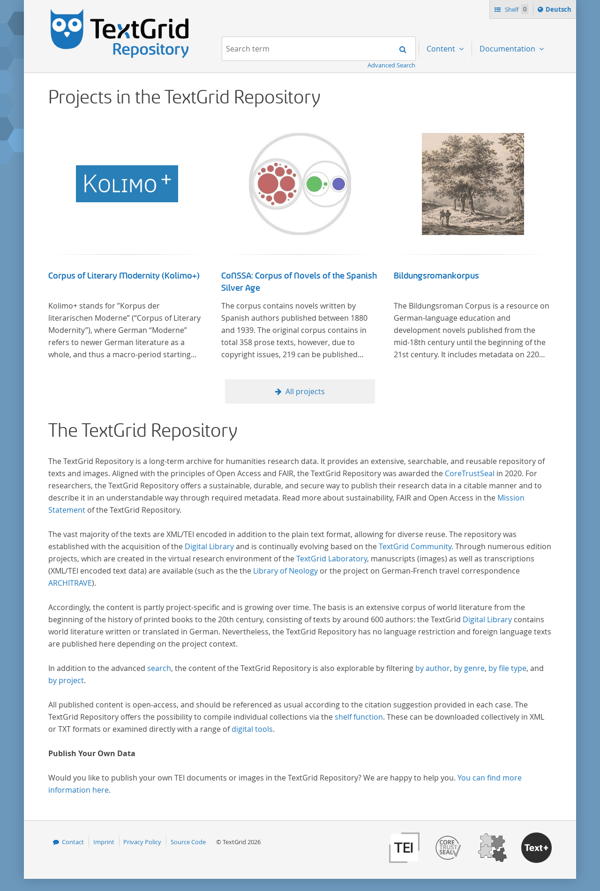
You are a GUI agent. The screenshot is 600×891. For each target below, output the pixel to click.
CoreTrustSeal (470, 473)
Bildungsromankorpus (436, 276)
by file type (507, 668)
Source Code (188, 842)
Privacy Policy (142, 842)
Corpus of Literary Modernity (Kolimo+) (124, 276)
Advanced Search (391, 65)
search (159, 668)
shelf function (359, 717)
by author (432, 668)
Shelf (515, 9)
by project (66, 680)
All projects (305, 391)
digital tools (252, 729)
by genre (469, 668)
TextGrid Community (415, 546)
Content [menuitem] (442, 49)
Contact (73, 842)
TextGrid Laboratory (331, 558)
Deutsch (559, 11)
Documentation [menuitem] (508, 49)
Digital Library (209, 546)
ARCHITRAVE (70, 583)
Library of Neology (285, 571)
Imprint (103, 842)
